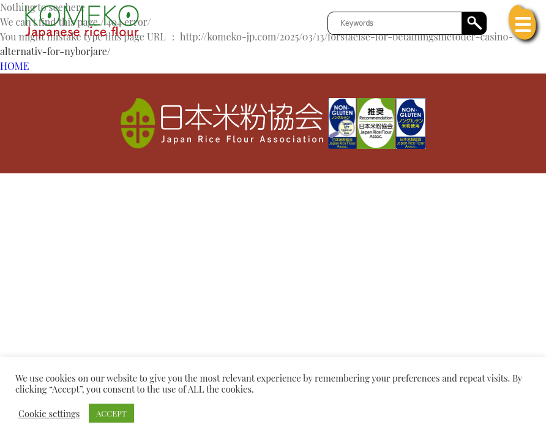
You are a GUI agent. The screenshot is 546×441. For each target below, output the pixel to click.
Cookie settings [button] (49, 413)
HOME (14, 65)
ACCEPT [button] (111, 413)
